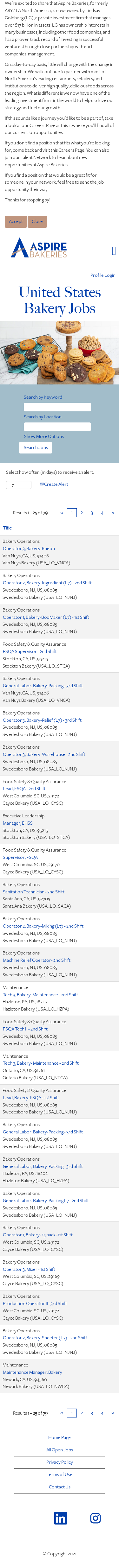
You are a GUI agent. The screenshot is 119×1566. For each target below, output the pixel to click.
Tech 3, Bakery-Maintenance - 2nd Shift (40, 995)
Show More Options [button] (44, 437)
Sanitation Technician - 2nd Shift (33, 892)
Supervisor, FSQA (20, 857)
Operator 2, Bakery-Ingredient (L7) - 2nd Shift (47, 583)
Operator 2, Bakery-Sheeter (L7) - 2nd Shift (45, 1338)
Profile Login (103, 275)
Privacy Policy (59, 1462)
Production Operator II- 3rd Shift (35, 1304)
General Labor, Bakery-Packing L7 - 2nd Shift (46, 1201)
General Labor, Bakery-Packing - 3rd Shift (43, 686)
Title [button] (7, 528)
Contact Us (59, 1487)
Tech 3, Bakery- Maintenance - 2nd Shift (41, 1063)
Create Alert (53, 484)
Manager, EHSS (18, 823)
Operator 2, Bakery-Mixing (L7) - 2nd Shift (43, 926)
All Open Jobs (59, 1450)
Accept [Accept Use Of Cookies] (16, 222)
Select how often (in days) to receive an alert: (50, 472)
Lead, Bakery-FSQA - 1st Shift (31, 1098)
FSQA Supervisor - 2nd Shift (30, 652)
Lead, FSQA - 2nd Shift (24, 789)
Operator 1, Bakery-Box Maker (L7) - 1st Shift (46, 617)
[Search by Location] (57, 426)
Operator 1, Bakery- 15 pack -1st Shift (38, 1235)
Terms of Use (59, 1475)
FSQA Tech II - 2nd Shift (25, 1029)
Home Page (59, 1438)
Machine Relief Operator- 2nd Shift (36, 960)
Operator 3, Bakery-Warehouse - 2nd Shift (44, 754)
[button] (98, 251)
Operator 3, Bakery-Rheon (29, 549)
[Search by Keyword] (57, 407)
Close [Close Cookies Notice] (37, 222)
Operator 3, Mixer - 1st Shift (29, 1269)
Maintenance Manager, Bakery (32, 1372)
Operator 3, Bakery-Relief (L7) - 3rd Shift (42, 720)
